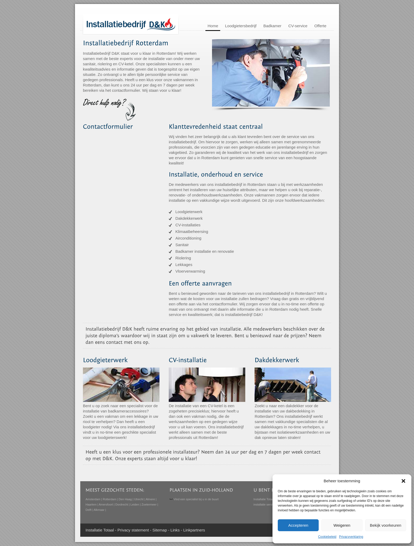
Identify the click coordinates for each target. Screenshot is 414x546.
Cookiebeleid (327, 537)
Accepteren (298, 525)
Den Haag (125, 499)
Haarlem (91, 504)
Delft (89, 509)
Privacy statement (133, 530)
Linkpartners (194, 530)
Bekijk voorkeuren (385, 525)
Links (175, 530)
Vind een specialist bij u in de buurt (196, 499)
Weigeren (341, 525)
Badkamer (272, 26)
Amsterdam (93, 499)
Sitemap (159, 530)
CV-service (298, 26)
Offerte (320, 26)
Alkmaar (99, 509)
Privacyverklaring (351, 537)
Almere (150, 499)
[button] (403, 481)
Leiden (134, 504)
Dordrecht (121, 504)
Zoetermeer (149, 504)
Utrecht (138, 499)
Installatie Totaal (263, 499)
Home (213, 26)
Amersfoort (106, 504)
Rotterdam (109, 499)
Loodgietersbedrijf (240, 26)
